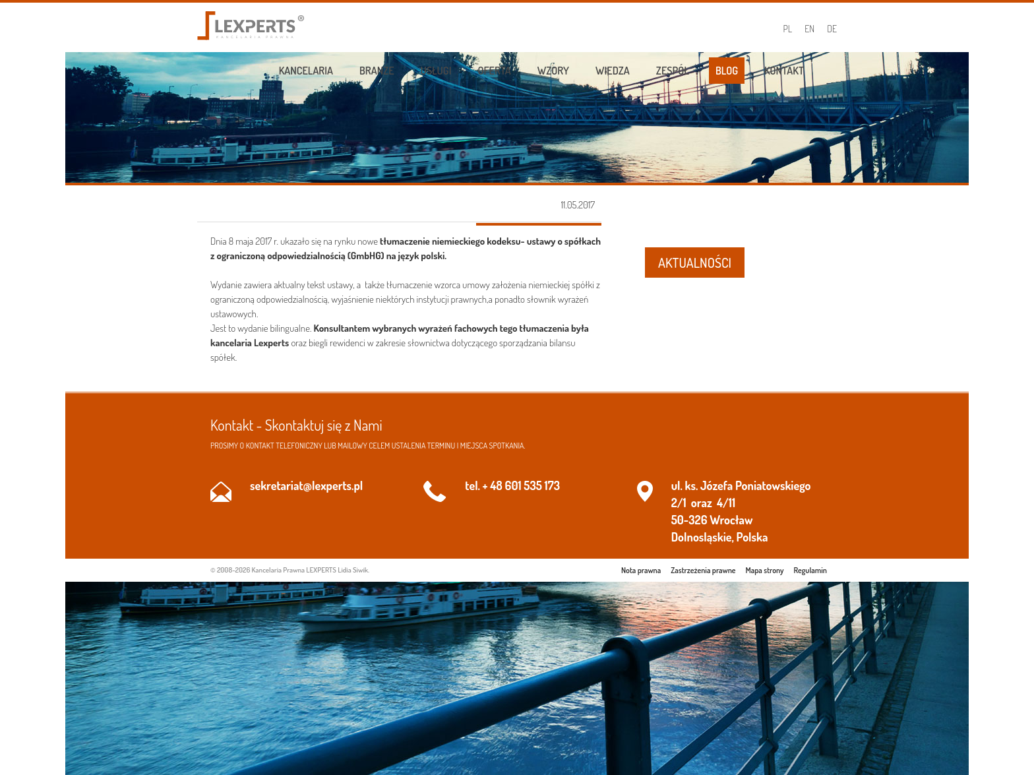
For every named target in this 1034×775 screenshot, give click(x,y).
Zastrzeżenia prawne (703, 570)
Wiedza (612, 70)
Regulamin (810, 570)
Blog (726, 70)
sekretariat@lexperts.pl (306, 485)
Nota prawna (641, 570)
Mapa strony (765, 570)
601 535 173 (532, 485)
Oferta (494, 70)
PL (788, 28)
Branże (376, 70)
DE (832, 28)
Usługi (436, 70)
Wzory (553, 70)
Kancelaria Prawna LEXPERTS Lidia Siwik (310, 569)
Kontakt (784, 70)
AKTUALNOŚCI (694, 262)
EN (809, 28)
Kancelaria (306, 70)
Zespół (672, 70)
